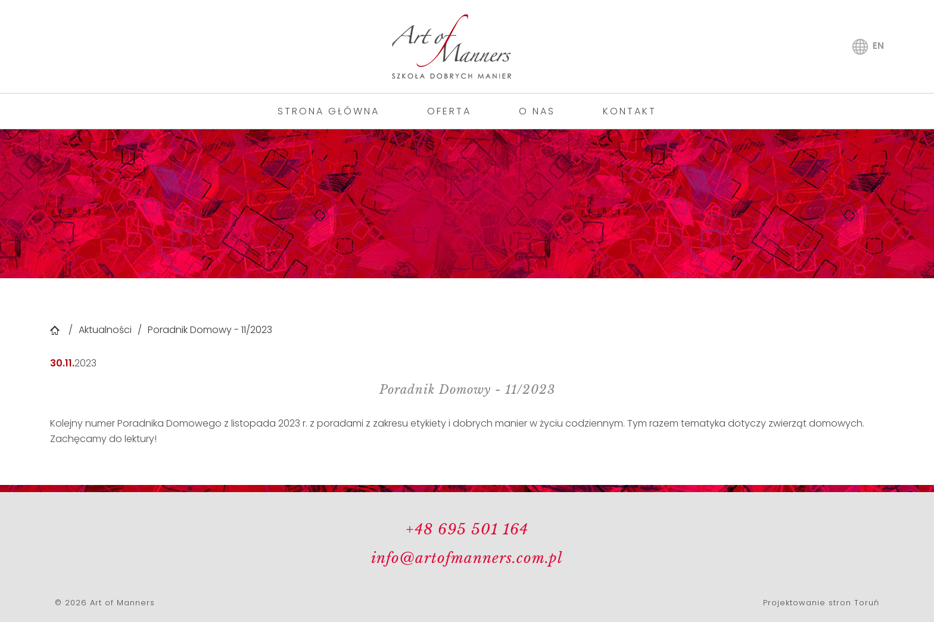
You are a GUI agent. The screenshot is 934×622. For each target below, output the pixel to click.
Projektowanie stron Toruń (821, 602)
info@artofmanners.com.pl (467, 558)
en (878, 45)
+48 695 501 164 (467, 529)
